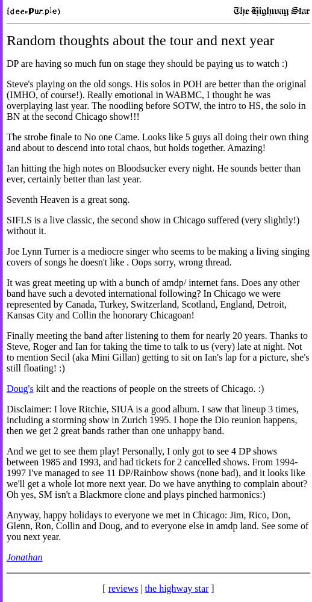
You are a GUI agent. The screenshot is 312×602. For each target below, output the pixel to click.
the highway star (177, 588)
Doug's (20, 388)
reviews (123, 588)
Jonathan (25, 557)
